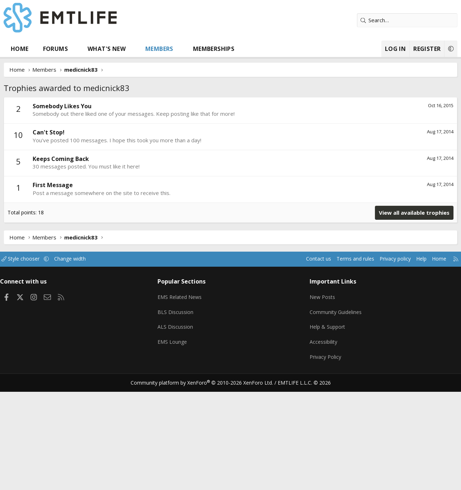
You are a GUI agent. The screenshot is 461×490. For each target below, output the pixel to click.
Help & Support (327, 429)
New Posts (321, 401)
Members (159, 49)
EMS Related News (183, 401)
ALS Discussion (177, 429)
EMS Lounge (174, 443)
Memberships (213, 49)
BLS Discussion (177, 415)
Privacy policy (386, 366)
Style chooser (28, 366)
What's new (107, 49)
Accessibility (323, 443)
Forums (55, 49)
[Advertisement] (230, 151)
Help (414, 366)
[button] (75, 49)
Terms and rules (343, 366)
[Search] (407, 20)
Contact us (304, 366)
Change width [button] (79, 366)
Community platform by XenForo (206, 481)
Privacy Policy (325, 457)
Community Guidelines (335, 415)
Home (20, 49)
